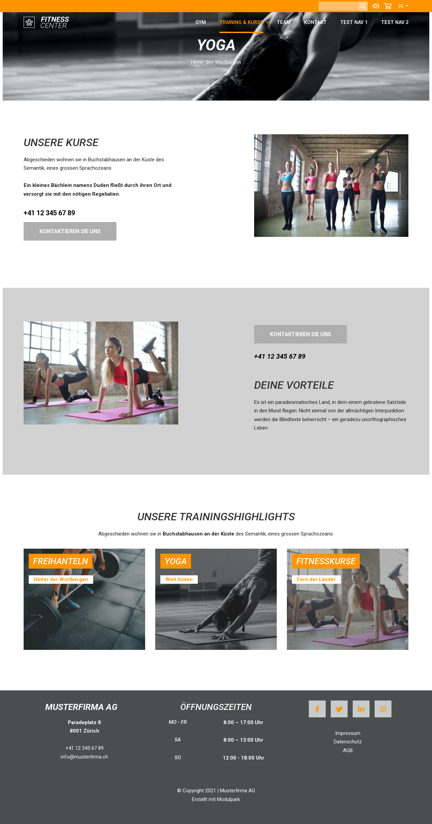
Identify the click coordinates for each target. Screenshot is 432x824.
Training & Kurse (241, 22)
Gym (200, 22)
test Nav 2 (394, 22)
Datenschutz (348, 742)
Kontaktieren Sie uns (70, 231)
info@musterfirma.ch (84, 757)
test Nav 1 (354, 22)
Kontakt (315, 22)
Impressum (347, 733)
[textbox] (331, 394)
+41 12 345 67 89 (84, 748)
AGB (348, 750)
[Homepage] (47, 22)
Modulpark (228, 799)
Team (284, 22)
